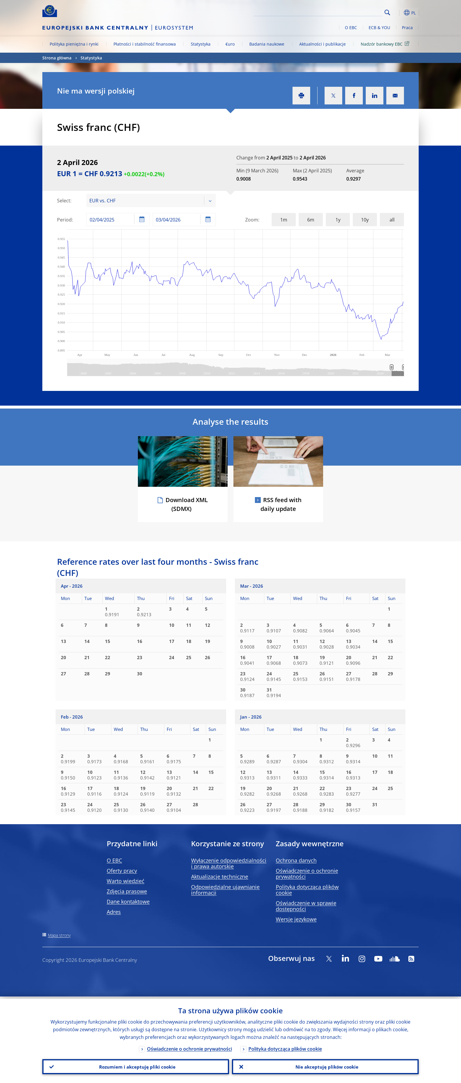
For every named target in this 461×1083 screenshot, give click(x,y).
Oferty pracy (122, 870)
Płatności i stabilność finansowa (144, 44)
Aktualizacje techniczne (219, 876)
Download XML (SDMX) (187, 504)
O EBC (351, 27)
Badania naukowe (266, 44)
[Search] (353, 11)
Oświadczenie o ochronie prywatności (307, 873)
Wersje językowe (296, 919)
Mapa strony (59, 935)
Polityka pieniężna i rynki (74, 44)
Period (64, 219)
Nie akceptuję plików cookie (325, 1065)
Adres (114, 911)
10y (365, 219)
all (392, 219)
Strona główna (56, 58)
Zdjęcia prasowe (127, 891)
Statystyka (201, 44)
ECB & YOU (379, 27)
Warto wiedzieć (125, 880)
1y (337, 219)
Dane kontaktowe (128, 901)
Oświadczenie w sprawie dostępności (306, 905)
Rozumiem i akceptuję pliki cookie (136, 1065)
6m (310, 219)
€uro (230, 44)
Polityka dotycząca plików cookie (307, 889)
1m (283, 219)
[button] (398, 13)
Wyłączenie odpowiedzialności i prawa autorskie (228, 863)
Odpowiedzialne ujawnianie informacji (225, 889)
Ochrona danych (296, 860)
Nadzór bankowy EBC (386, 44)
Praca (407, 27)
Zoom (251, 219)
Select (63, 200)
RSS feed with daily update (281, 504)
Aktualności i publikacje (322, 44)
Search (387, 12)
